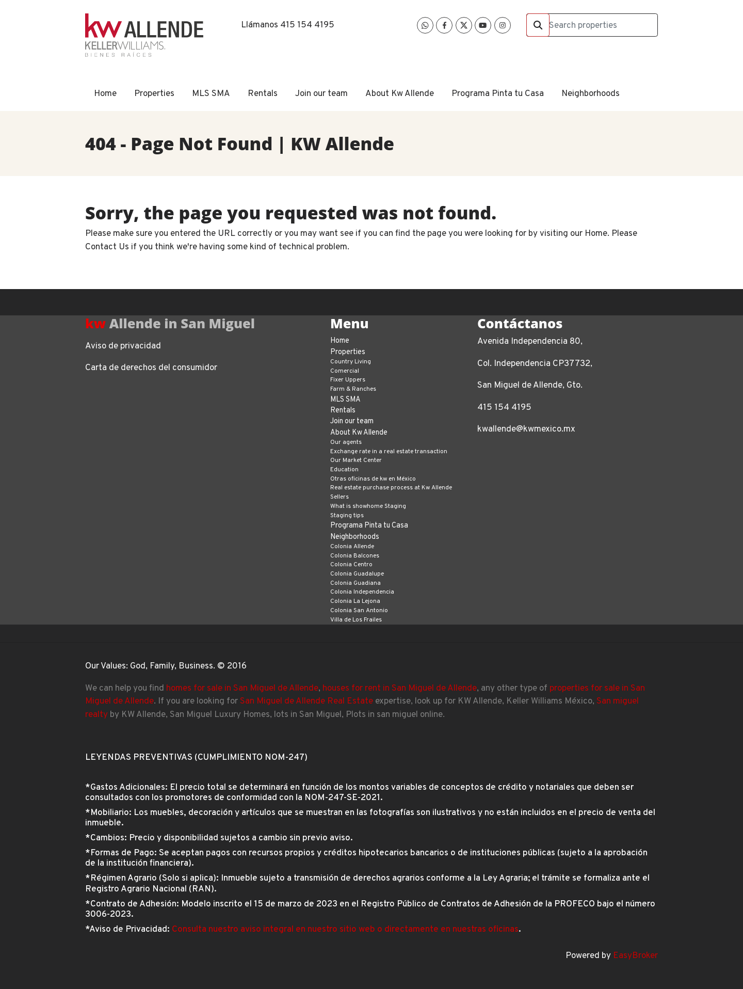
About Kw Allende (399, 94)
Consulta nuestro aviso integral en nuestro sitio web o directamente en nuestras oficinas (345, 929)
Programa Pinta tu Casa (497, 94)
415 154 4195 (307, 25)
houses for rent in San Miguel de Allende (399, 688)
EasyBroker (635, 956)
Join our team (321, 94)
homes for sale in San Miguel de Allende (242, 688)
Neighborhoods (590, 94)
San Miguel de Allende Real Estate (306, 701)
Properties (154, 94)
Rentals (263, 94)
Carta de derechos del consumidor (151, 368)
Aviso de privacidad (123, 346)
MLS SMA (211, 94)
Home (105, 94)
